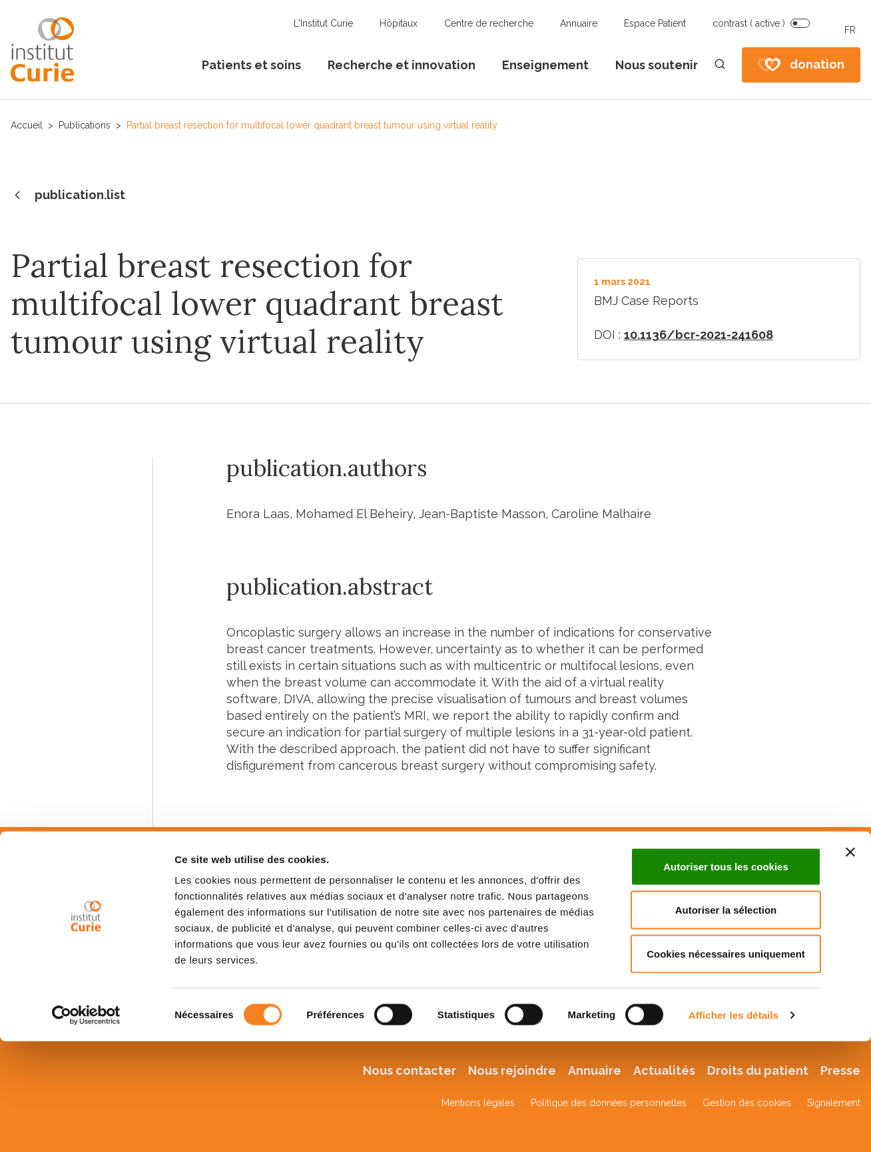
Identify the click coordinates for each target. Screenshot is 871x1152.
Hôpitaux (399, 23)
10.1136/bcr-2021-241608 (698, 335)
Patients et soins (251, 65)
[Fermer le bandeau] (850, 963)
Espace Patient (655, 23)
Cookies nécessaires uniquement (726, 1064)
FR (850, 30)
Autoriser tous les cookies (725, 977)
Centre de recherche (488, 23)
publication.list (68, 196)
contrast (749, 23)
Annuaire (578, 23)
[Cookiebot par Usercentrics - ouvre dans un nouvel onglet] (86, 1126)
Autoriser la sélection (726, 1021)
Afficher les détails (733, 1125)
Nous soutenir (656, 65)
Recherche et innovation (401, 65)
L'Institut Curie (323, 23)
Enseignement (545, 65)
